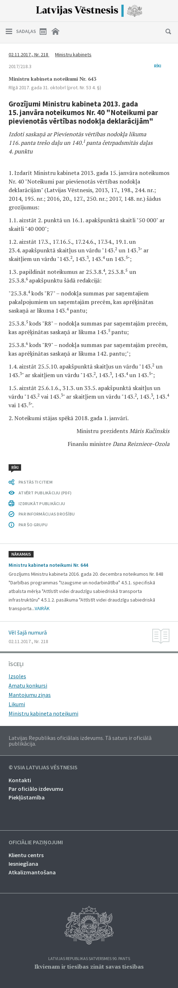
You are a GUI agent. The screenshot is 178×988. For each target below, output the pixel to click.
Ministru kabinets (73, 54)
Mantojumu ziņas (30, 694)
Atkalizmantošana (32, 872)
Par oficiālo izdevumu (36, 788)
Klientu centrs (26, 855)
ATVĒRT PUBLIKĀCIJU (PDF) (45, 492)
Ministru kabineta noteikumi (43, 713)
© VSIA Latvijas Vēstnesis (43, 767)
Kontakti (20, 780)
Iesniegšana (23, 863)
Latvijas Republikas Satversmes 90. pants (89, 958)
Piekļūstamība (27, 797)
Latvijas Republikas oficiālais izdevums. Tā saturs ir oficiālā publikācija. (80, 740)
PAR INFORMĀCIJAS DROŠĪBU (47, 514)
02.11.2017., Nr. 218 (29, 54)
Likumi (17, 704)
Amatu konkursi (28, 685)
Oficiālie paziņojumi (36, 842)
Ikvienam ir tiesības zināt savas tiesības (89, 966)
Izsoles (17, 676)
